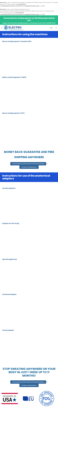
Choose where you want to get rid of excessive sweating (28, 164)
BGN (51, 27)
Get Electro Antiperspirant (29, 167)
